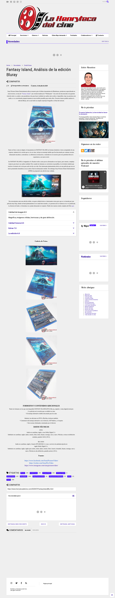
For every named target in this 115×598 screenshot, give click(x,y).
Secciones (24, 35)
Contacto (100, 35)
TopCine (92, 225)
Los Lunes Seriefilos (90, 305)
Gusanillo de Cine (89, 303)
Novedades (17, 65)
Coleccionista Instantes (91, 299)
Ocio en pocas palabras (91, 310)
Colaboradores (86, 35)
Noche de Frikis (89, 309)
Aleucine (87, 294)
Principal (12, 35)
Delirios (87, 301)
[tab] (41, 212)
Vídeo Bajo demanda (59, 35)
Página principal (47, 583)
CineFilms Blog (89, 298)
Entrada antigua (67, 524)
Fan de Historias (89, 302)
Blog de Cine (88, 295)
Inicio (43, 524)
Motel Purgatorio (89, 306)
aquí (73, 206)
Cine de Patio (88, 297)
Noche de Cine (89, 308)
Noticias (45, 35)
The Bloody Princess (90, 313)
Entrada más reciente (17, 524)
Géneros (35, 35)
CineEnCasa (28, 65)
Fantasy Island (26, 93)
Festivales (73, 35)
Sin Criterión (88, 312)
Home (8, 65)
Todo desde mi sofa (90, 314)
